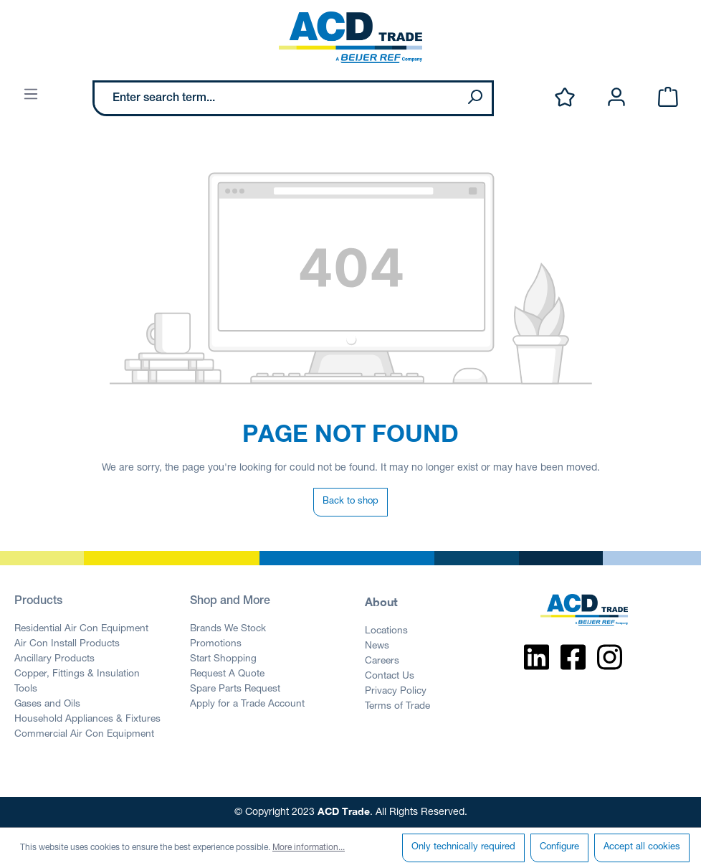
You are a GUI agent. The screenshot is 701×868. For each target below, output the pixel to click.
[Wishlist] (564, 98)
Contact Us (389, 676)
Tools (25, 689)
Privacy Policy (395, 692)
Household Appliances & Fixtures (87, 719)
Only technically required (463, 847)
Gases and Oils (47, 704)
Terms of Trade (397, 707)
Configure (559, 847)
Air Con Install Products (67, 644)
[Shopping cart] (668, 98)
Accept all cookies (642, 847)
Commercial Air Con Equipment (84, 735)
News (377, 646)
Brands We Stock (228, 629)
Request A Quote (227, 674)
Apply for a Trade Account (247, 704)
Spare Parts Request (235, 689)
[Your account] (616, 98)
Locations (386, 631)
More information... (308, 848)
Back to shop (350, 501)
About (381, 601)
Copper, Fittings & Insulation (77, 674)
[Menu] (30, 95)
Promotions (216, 644)
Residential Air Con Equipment (81, 629)
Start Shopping (223, 659)
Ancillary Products (54, 659)
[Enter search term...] (276, 98)
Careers (382, 661)
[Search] (474, 98)
